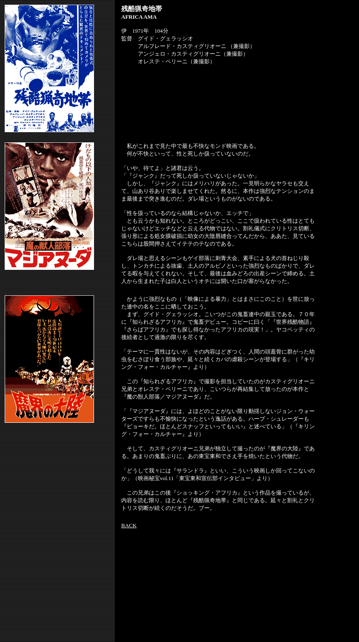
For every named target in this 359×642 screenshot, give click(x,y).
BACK (129, 525)
